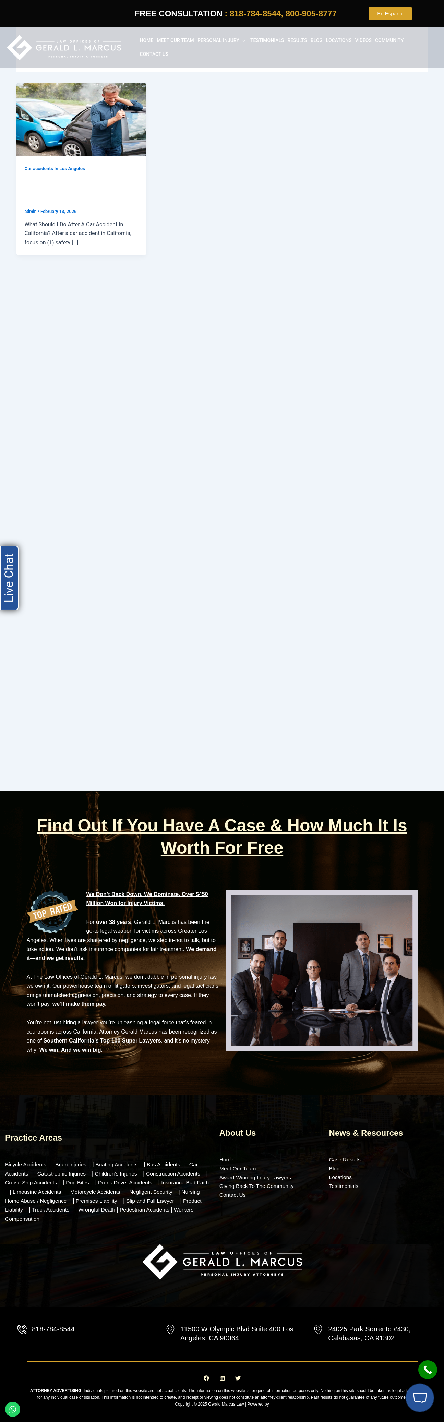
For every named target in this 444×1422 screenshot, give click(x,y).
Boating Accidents (119, 1164)
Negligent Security (168, 1191)
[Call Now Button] (427, 1369)
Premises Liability (119, 1200)
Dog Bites (87, 1182)
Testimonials (267, 40)
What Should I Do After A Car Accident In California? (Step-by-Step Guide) (75, 191)
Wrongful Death (120, 1209)
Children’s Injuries (119, 1173)
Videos (363, 40)
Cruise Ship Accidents (39, 1182)
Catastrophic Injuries (63, 1173)
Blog (317, 40)
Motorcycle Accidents (111, 1191)
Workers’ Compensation (34, 1218)
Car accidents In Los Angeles (56, 168)
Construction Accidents (177, 1173)
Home (147, 40)
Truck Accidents (72, 1209)
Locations (339, 40)
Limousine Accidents (51, 1191)
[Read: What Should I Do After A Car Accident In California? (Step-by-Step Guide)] (81, 119)
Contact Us (154, 54)
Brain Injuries (72, 1164)
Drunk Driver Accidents (136, 1182)
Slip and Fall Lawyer (174, 1200)
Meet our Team (175, 40)
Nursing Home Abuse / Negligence (47, 1200)
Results (297, 40)
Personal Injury (222, 40)
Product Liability (24, 1209)
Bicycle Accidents (26, 1164)
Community (389, 40)
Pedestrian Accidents (169, 1209)
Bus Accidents (167, 1164)
